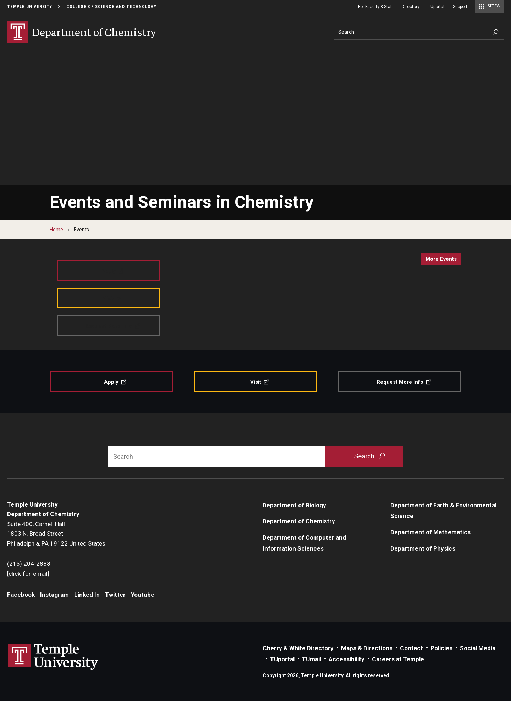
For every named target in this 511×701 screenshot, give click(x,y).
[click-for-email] (28, 573)
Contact (411, 648)
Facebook (21, 594)
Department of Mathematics (430, 532)
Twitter (115, 594)
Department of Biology (294, 505)
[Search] (419, 32)
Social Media (477, 648)
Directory (410, 6)
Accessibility (346, 659)
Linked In (87, 594)
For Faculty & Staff (375, 6)
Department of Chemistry (299, 521)
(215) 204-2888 (28, 563)
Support (460, 6)
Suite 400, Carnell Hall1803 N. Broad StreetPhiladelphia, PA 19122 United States (56, 533)
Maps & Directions (366, 648)
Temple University (29, 6)
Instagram (54, 594)
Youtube (142, 594)
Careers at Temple (398, 659)
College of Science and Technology (111, 6)
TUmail (311, 659)
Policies (441, 648)
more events (441, 259)
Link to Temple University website (53, 657)
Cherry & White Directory (298, 648)
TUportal (436, 6)
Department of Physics (422, 548)
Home (56, 229)
